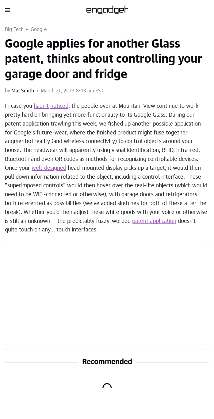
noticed (59, 106)
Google (39, 29)
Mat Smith (22, 90)
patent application (154, 221)
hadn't (41, 106)
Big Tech (14, 29)
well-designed (49, 168)
